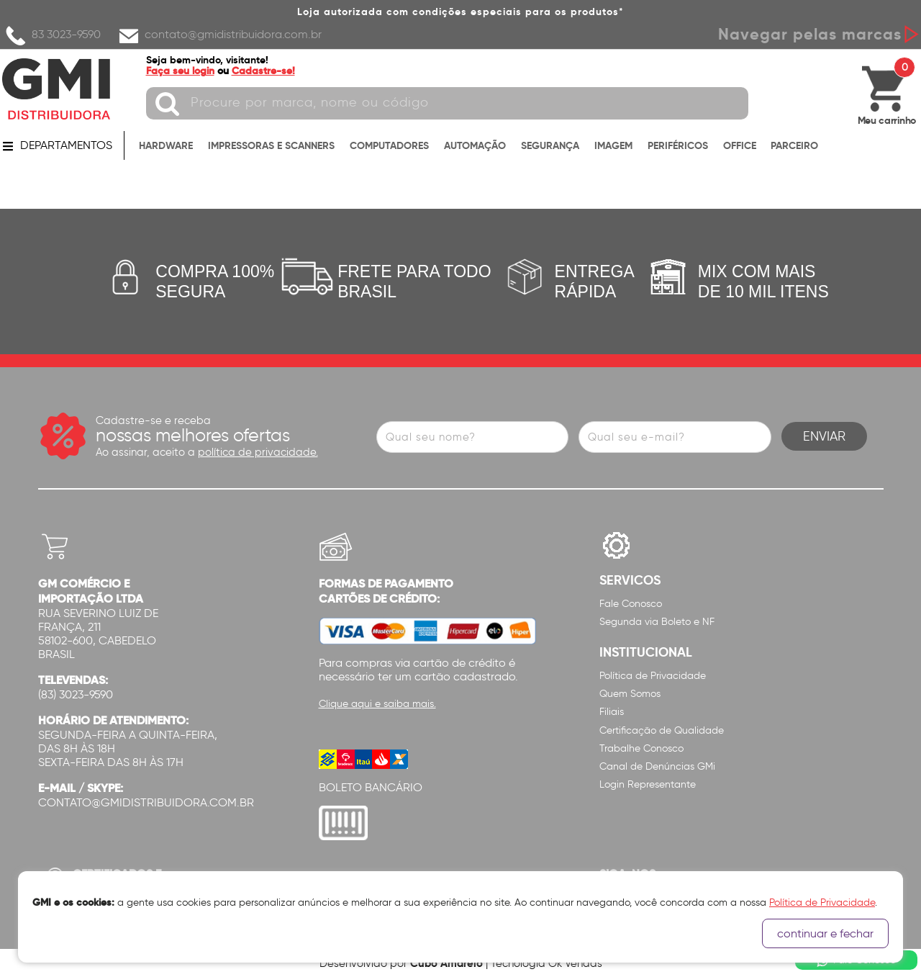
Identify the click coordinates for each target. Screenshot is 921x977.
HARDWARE (166, 145)
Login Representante (647, 784)
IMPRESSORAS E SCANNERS (271, 145)
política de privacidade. (258, 452)
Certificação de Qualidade (661, 730)
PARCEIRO (794, 145)
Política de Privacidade (652, 676)
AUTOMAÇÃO (475, 145)
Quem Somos (630, 694)
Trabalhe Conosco (641, 748)
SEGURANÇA (550, 145)
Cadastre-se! (263, 70)
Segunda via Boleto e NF (656, 622)
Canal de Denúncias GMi (657, 766)
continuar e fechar (825, 933)
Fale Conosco (630, 604)
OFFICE (739, 145)
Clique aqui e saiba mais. (377, 704)
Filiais (611, 712)
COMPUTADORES (389, 145)
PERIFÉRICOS (678, 145)
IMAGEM (613, 145)
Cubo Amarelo (446, 963)
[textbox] (447, 103)
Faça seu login (180, 70)
